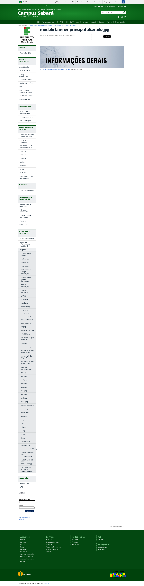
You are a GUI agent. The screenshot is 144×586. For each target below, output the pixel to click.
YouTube (122, 17)
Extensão (23, 549)
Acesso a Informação (27, 559)
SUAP (72, 22)
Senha (21, 505)
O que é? (101, 540)
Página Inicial (32, 25)
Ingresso (23, 542)
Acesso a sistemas (48, 22)
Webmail (109, 22)
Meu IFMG (59, 22)
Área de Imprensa (52, 549)
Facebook (119, 17)
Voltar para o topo (119, 526)
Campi (22, 561)
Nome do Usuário (24, 499)
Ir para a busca (46, 6)
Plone (47, 583)
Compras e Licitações (27, 554)
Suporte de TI (42, 25)
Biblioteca (23, 552)
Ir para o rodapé (58, 6)
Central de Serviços (26, 557)
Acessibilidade (98, 6)
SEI (67, 22)
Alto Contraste (110, 6)
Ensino (22, 544)
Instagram (125, 17)
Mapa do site (122, 6)
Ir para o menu (35, 6)
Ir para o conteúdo (23, 6)
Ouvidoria (93, 22)
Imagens (49, 25)
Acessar (22, 493)
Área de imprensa (82, 22)
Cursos (22, 540)
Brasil (25, 2)
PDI (38, 22)
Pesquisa (23, 547)
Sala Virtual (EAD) (120, 22)
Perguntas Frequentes (53, 547)
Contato (101, 22)
